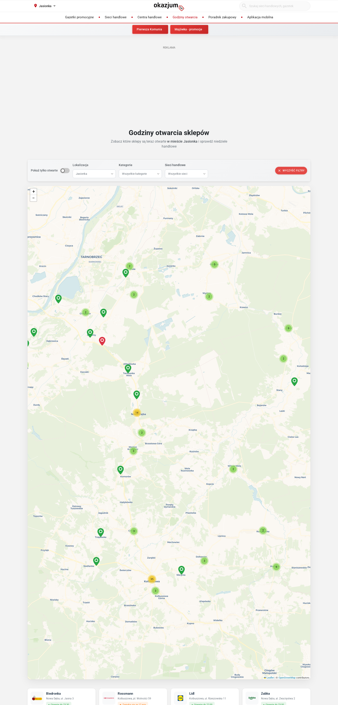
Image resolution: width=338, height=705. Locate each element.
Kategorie (125, 165)
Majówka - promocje (188, 29)
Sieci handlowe (175, 165)
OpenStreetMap (287, 677)
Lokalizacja (80, 165)
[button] (142, 432)
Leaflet (269, 677)
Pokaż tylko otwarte (44, 170)
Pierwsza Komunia (149, 29)
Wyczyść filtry (291, 170)
